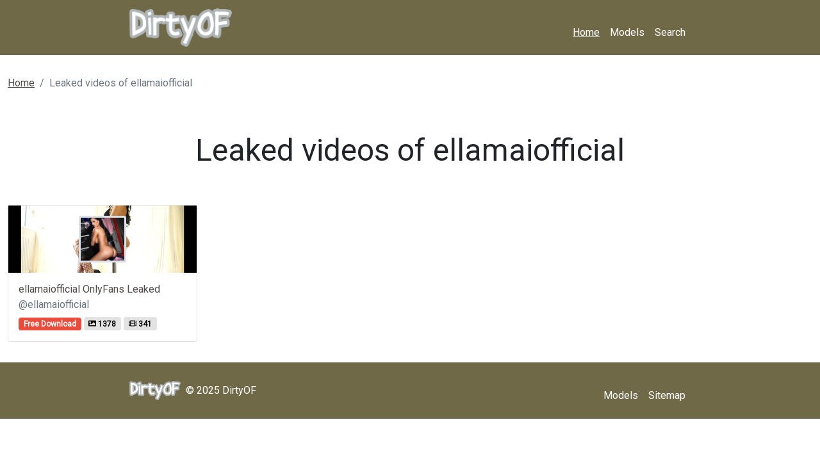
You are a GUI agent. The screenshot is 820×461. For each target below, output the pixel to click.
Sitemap (666, 395)
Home (586, 32)
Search (670, 32)
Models (627, 32)
